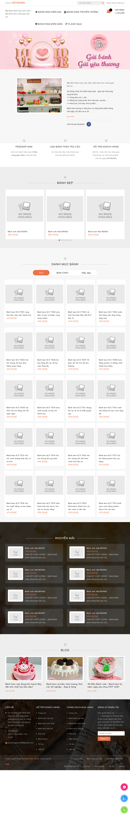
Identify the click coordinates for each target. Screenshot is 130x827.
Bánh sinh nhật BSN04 (98, 576)
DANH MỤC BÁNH (65, 264)
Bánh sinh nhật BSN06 (98, 597)
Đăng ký (121, 3)
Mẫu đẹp (86, 272)
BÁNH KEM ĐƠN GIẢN (49, 23)
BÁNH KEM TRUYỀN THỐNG (81, 11)
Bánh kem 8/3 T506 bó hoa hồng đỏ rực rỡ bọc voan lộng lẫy (49, 362)
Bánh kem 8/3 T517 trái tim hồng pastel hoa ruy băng (111, 461)
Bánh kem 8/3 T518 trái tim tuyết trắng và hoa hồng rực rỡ (18, 509)
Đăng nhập (111, 3)
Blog (65, 657)
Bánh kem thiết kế (45, 736)
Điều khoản (42, 746)
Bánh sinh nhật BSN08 (98, 619)
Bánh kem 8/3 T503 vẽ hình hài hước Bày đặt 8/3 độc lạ (80, 314)
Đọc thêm (70, 116)
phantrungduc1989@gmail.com (20, 750)
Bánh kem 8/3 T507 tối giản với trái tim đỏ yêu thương (80, 362)
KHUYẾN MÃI (65, 544)
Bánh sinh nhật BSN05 (36, 597)
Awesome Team (31, 766)
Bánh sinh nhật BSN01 (19, 231)
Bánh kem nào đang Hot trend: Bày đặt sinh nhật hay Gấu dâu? (23, 692)
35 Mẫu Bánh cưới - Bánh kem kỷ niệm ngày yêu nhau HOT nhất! (104, 692)
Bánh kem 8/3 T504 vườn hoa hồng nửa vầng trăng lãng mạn (111, 314)
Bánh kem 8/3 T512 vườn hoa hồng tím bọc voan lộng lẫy (110, 413)
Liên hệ (41, 756)
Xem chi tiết (9, 698)
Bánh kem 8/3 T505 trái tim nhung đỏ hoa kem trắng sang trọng (18, 362)
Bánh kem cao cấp (45, 725)
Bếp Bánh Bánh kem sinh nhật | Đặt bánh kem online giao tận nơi (18, 14)
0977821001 (18, 3)
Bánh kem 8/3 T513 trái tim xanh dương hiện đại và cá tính (18, 461)
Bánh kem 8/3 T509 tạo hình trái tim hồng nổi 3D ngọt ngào (18, 413)
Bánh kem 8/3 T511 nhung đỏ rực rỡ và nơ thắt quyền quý (79, 413)
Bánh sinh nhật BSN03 (99, 231)
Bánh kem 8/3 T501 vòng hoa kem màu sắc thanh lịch (17, 314)
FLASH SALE (73, 23)
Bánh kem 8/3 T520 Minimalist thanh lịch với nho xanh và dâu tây (80, 509)
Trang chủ (42, 720)
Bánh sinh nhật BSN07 (36, 619)
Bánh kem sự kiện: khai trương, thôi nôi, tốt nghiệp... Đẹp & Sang (64, 692)
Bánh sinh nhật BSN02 (59, 231)
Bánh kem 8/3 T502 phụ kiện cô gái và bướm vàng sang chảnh (49, 314)
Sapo (7, 771)
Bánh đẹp (65, 182)
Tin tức (41, 751)
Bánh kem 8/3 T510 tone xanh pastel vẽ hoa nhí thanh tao (49, 413)
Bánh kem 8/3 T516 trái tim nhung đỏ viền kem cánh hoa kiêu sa (80, 461)
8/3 (41, 272)
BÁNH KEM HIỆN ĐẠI (48, 11)
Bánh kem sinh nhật (46, 730)
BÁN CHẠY (62, 272)
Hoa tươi (41, 741)
